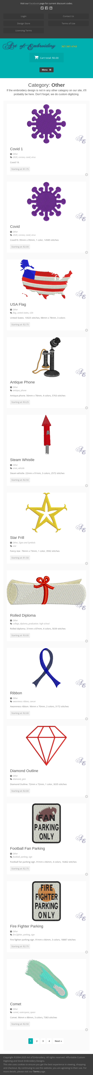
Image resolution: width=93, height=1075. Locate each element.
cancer (33, 701)
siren (15, 468)
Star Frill (17, 537)
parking (24, 856)
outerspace (24, 1012)
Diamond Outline (24, 771)
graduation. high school (39, 623)
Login (23, 16)
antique (16, 390)
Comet (15, 1004)
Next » (58, 1041)
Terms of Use (68, 23)
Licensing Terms (23, 30)
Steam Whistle (22, 460)
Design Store (23, 23)
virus (33, 157)
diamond (17, 779)
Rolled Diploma (23, 615)
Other (15, 154)
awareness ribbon (21, 701)
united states (23, 312)
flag (14, 312)
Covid (15, 226)
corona (21, 157)
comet (15, 1012)
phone (24, 390)
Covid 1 (16, 149)
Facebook (34, 3)
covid (28, 157)
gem (24, 779)
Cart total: (46, 57)
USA (31, 312)
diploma (24, 623)
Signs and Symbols (27, 542)
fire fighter (17, 934)
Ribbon (16, 693)
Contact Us (68, 16)
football (16, 856)
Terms (36, 1071)
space (32, 1012)
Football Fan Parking (27, 848)
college (16, 623)
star (14, 546)
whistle (21, 468)
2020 (15, 157)
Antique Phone (22, 382)
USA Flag (18, 304)
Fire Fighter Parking (26, 926)
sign (30, 856)
